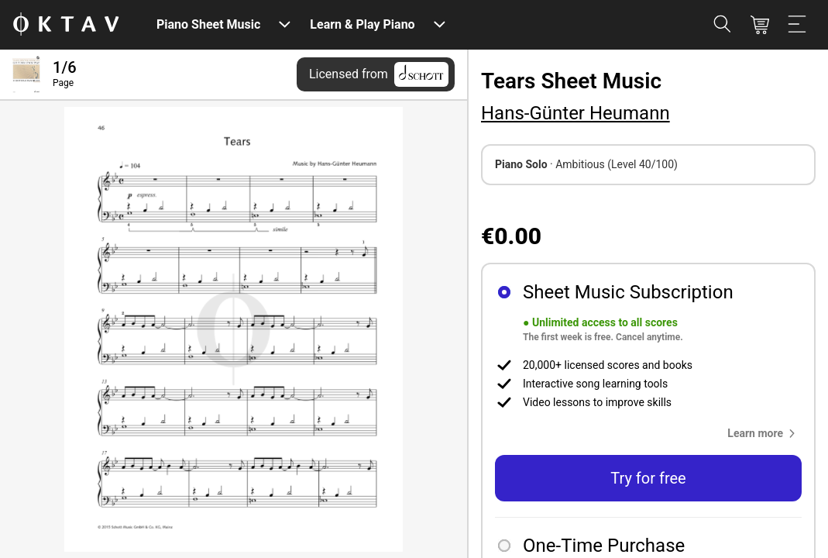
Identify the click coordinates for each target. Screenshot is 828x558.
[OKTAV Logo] (65, 25)
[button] (764, 433)
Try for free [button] (647, 478)
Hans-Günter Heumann (575, 113)
